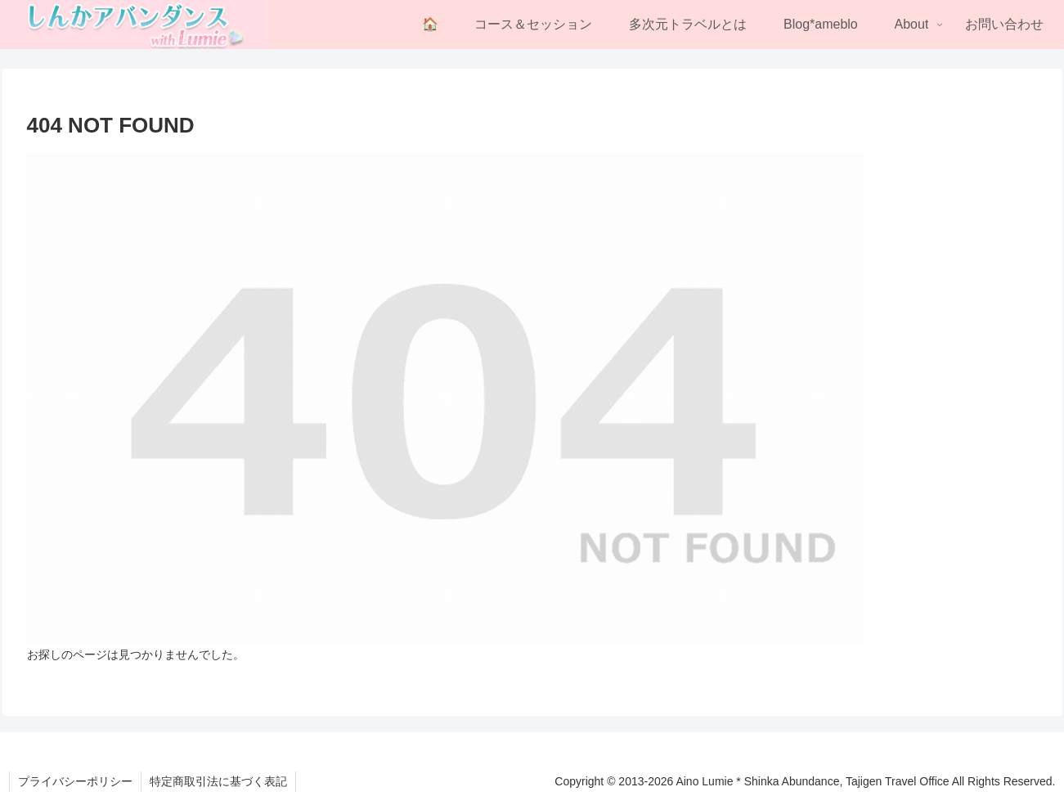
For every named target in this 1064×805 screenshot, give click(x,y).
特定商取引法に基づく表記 (218, 781)
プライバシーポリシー (75, 781)
